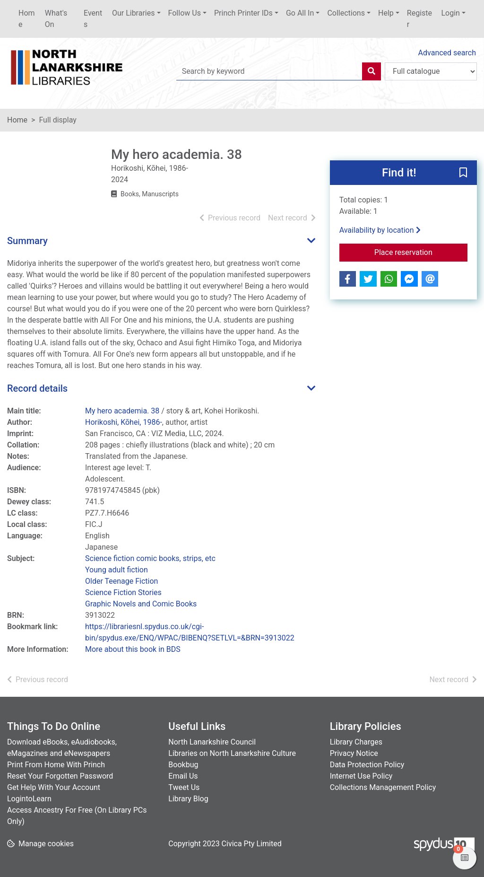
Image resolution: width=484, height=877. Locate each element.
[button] (463, 173)
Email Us (183, 776)
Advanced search (447, 52)
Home (26, 19)
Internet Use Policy (361, 776)
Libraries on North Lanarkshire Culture (232, 753)
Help (386, 13)
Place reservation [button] (420, 251)
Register (419, 19)
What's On (56, 19)
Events (93, 19)
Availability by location (380, 230)
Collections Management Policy (383, 787)
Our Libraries (133, 13)
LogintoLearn (29, 798)
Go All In (300, 13)
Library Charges (356, 741)
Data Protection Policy (367, 764)
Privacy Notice (354, 753)
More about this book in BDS (133, 649)
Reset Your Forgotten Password (60, 776)
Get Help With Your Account (53, 787)
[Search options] (431, 71)
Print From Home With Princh (56, 764)
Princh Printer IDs (243, 13)
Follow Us (184, 13)
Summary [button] (27, 240)
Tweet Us (183, 787)
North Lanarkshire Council (212, 741)
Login (450, 13)
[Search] (371, 71)
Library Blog (188, 798)
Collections (346, 13)
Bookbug (183, 764)
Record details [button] (37, 388)
